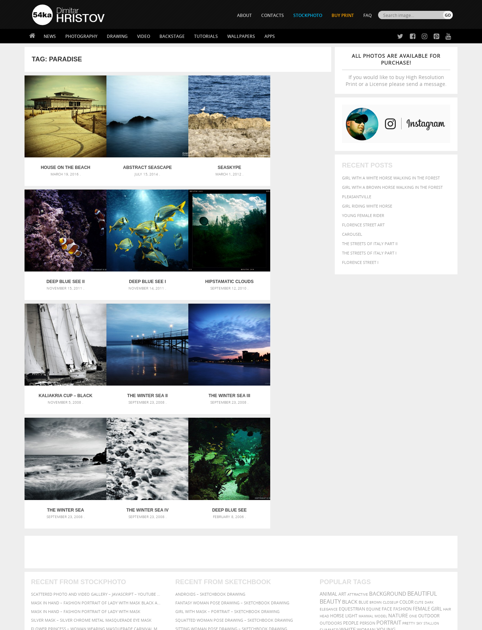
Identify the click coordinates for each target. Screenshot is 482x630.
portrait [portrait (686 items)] (388, 492)
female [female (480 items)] (421, 479)
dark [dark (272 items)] (429, 472)
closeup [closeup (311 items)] (390, 472)
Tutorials (206, 36)
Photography (81, 36)
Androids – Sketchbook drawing (210, 464)
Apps (269, 36)
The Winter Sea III (63, 380)
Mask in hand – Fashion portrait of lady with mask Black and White (96, 472)
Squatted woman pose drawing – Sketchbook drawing (234, 490)
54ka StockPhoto (50, 552)
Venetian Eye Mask (150, 605)
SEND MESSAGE (389, 558)
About (143, 543)
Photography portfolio (58, 561)
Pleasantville (356, 196)
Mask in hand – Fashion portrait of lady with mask (85, 481)
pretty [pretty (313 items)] (408, 493)
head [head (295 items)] (324, 486)
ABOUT (244, 15)
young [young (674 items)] (386, 499)
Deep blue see (293, 380)
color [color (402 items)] (406, 472)
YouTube (257, 581)
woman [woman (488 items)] (366, 500)
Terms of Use (131, 622)
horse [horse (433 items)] (337, 486)
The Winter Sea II (293, 271)
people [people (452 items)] (351, 493)
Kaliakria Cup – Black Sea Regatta (216, 271)
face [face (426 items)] (387, 479)
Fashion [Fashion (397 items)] (402, 479)
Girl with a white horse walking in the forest (391, 178)
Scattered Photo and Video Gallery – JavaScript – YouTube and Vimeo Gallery (96, 464)
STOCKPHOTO (307, 15)
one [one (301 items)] (413, 486)
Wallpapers (241, 36)
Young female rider (363, 215)
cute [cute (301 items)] (419, 472)
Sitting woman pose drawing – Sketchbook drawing (231, 498)
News (50, 36)
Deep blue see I (62, 271)
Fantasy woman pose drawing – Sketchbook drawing (232, 472)
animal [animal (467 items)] (328, 464)
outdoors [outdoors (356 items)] (331, 493)
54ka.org (91, 622)
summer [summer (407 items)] (329, 500)
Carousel (352, 234)
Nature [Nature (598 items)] (398, 485)
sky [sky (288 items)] (419, 493)
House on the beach (63, 162)
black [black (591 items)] (350, 471)
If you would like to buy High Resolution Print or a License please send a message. (396, 69)
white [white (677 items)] (347, 499)
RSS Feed (182, 605)
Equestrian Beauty (107, 605)
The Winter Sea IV (216, 380)
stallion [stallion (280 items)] (431, 493)
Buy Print (343, 15)
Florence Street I (360, 262)
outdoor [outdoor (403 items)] (428, 485)
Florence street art (363, 224)
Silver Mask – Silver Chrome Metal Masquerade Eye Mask (91, 490)
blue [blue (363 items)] (363, 472)
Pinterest (258, 572)
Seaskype (216, 162)
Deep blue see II (293, 162)
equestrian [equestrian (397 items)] (352, 479)
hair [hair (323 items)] (447, 479)
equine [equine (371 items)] (373, 479)
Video (143, 36)
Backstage (172, 36)
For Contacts (151, 579)
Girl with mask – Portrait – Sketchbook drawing (227, 481)
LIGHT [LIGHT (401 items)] (351, 485)
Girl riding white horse (367, 206)
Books (143, 561)
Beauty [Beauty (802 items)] (330, 471)
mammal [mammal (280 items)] (366, 486)
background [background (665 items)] (387, 463)
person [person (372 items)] (367, 493)
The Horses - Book (51, 570)
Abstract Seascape (139, 162)
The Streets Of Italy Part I (369, 253)
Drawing (117, 36)
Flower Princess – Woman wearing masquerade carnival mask (96, 498)
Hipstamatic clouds (139, 271)
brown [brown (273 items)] (375, 472)
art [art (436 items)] (342, 464)
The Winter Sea (139, 380)
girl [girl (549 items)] (436, 478)
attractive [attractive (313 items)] (357, 464)
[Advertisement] (242, 422)
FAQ (367, 15)
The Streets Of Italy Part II (370, 243)
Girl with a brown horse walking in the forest (392, 187)
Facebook (259, 553)
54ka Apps (42, 579)
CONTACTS (272, 15)
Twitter (257, 544)
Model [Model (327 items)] (380, 485)
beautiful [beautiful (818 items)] (422, 464)
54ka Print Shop (48, 543)
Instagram (260, 562)
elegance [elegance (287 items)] (329, 479)
